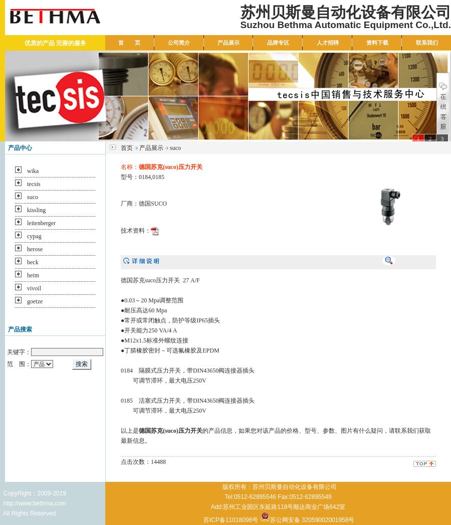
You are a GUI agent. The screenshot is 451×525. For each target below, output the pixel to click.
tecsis (34, 184)
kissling (36, 210)
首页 (127, 147)
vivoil (34, 288)
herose (35, 249)
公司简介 (179, 43)
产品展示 (228, 43)
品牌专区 (278, 43)
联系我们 (427, 43)
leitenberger (41, 223)
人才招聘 (328, 43)
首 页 (129, 43)
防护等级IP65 (190, 320)
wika (33, 170)
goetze (35, 301)
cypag (34, 236)
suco (32, 197)
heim (33, 275)
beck (33, 262)
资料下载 (377, 43)
